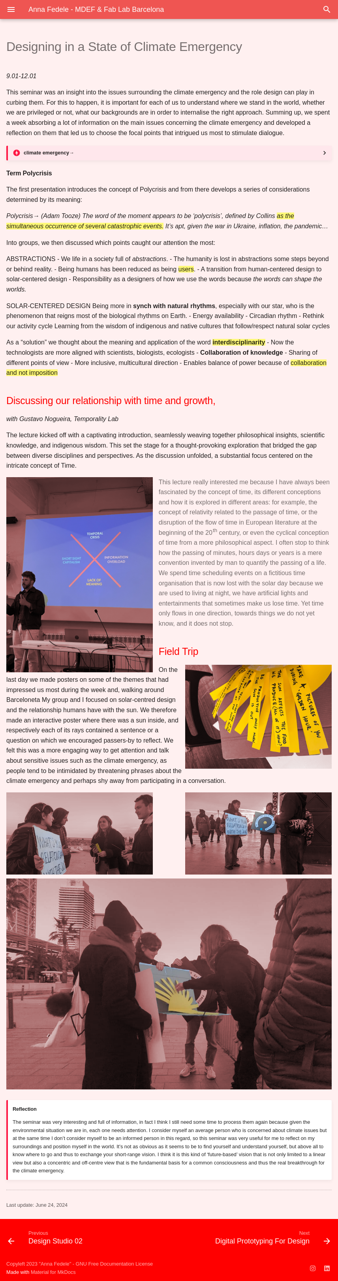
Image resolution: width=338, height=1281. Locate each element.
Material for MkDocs (53, 1272)
